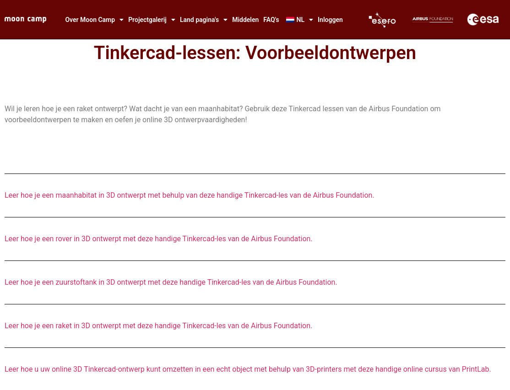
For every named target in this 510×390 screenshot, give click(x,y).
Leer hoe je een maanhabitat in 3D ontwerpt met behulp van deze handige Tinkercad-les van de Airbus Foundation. (189, 195)
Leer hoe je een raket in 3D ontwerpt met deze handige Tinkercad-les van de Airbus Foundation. (158, 325)
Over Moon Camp (94, 19)
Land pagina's (204, 19)
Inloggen (330, 19)
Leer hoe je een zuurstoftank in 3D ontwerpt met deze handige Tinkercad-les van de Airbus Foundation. (171, 282)
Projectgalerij (151, 19)
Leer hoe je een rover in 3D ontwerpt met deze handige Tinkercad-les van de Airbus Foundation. (159, 238)
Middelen (245, 19)
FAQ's (271, 19)
